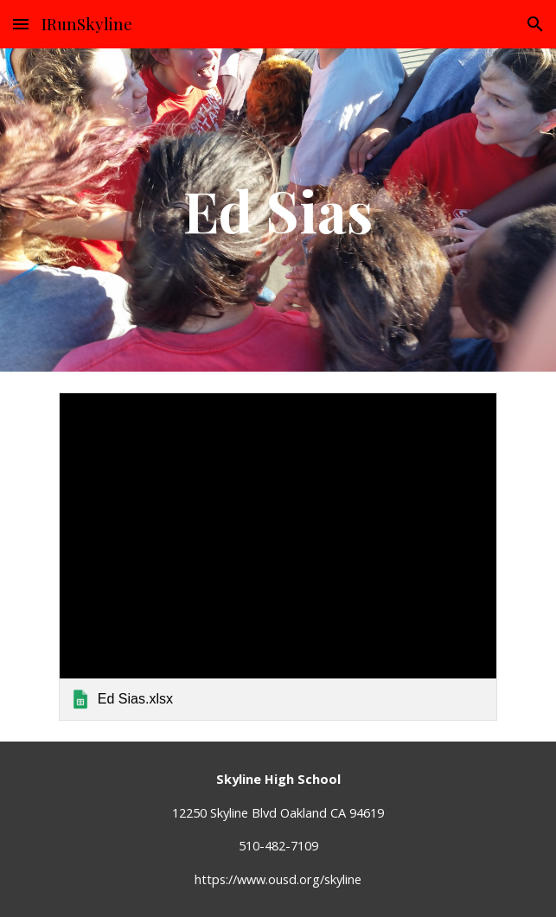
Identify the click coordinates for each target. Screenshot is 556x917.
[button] (21, 24)
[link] (278, 556)
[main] (278, 210)
